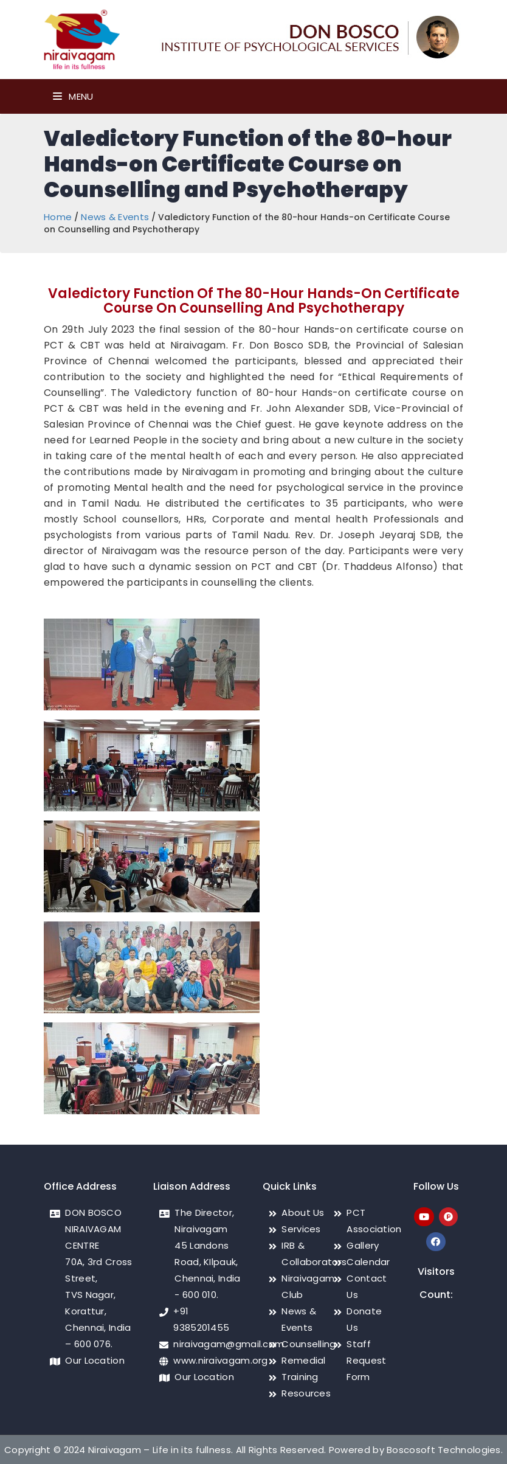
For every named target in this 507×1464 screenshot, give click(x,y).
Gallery (363, 1245)
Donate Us (364, 1319)
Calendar (368, 1261)
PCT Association (374, 1220)
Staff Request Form (366, 1360)
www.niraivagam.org (220, 1360)
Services (300, 1229)
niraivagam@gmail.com (228, 1343)
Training (299, 1376)
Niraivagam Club (307, 1286)
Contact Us (367, 1286)
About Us (302, 1212)
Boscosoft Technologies (444, 1449)
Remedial (303, 1360)
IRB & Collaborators (314, 1253)
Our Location (95, 1360)
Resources (306, 1393)
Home (58, 216)
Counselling (308, 1343)
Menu (73, 96)
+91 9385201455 (201, 1319)
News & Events (115, 216)
